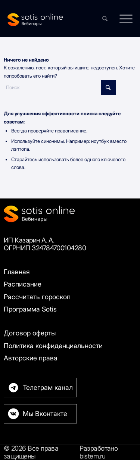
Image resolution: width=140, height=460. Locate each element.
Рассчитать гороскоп (37, 297)
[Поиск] (60, 87)
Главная (17, 272)
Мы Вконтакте (45, 413)
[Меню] (122, 18)
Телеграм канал (48, 387)
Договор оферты (30, 333)
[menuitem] (122, 18)
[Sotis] (57, 18)
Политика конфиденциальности (53, 346)
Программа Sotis (30, 309)
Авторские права (30, 358)
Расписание (22, 284)
